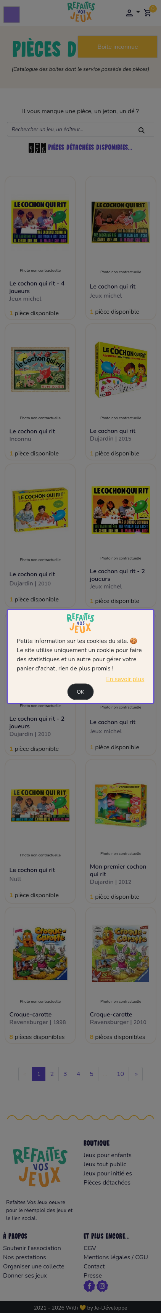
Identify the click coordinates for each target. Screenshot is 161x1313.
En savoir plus (125, 679)
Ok (80, 692)
